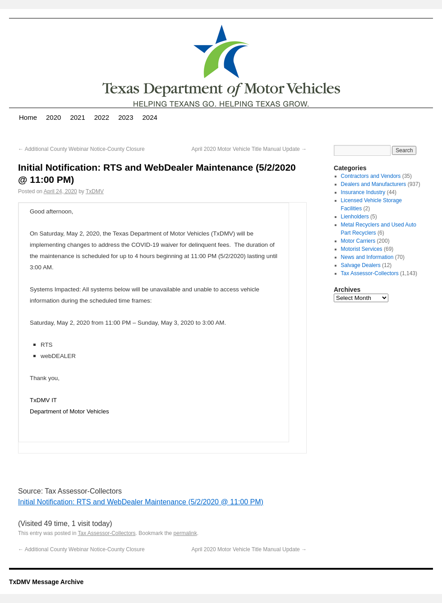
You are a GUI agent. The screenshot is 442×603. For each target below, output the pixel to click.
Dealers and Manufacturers (373, 184)
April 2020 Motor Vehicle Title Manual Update (249, 149)
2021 (77, 117)
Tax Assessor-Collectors (107, 533)
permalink (185, 533)
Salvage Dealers (361, 265)
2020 (53, 117)
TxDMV (95, 191)
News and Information (367, 257)
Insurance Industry (363, 192)
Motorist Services (361, 249)
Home (28, 117)
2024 (150, 117)
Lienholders (355, 216)
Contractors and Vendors (371, 176)
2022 (101, 117)
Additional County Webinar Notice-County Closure (81, 149)
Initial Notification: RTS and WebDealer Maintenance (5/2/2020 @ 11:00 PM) (140, 502)
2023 (125, 117)
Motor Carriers (358, 241)
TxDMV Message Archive (46, 581)
